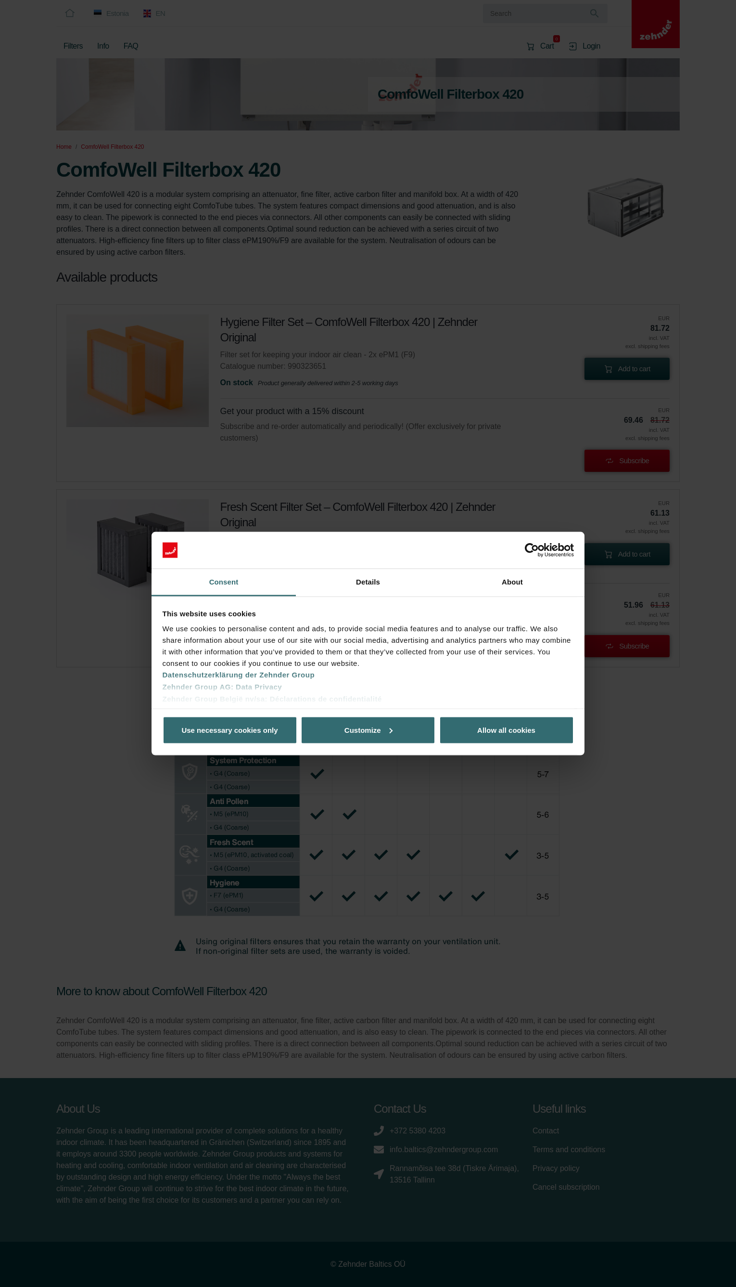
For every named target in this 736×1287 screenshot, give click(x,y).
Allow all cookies (506, 730)
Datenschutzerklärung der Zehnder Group (239, 675)
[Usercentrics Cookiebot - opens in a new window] (532, 550)
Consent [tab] (224, 582)
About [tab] (512, 582)
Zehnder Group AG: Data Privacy (222, 687)
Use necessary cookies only (229, 730)
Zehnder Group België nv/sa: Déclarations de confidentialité (272, 699)
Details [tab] (368, 582)
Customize (368, 730)
